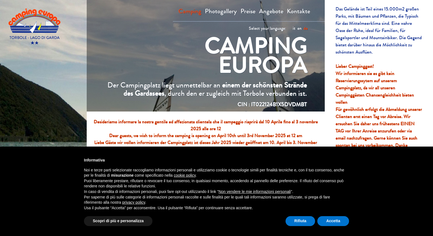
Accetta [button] (333, 221)
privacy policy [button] (133, 202)
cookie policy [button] (185, 175)
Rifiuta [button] (300, 221)
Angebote (271, 11)
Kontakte (298, 11)
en (299, 28)
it (294, 28)
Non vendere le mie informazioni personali (254, 191)
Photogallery (221, 11)
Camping (189, 11)
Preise (248, 11)
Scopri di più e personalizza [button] (118, 221)
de (305, 28)
